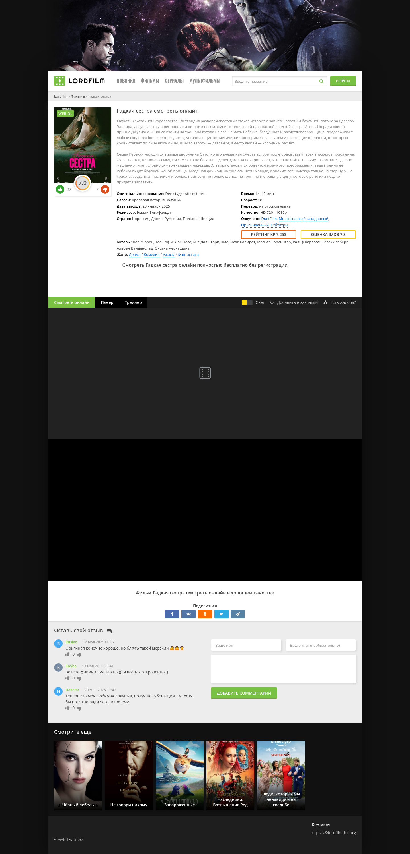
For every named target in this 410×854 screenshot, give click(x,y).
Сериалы (174, 81)
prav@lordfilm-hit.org (336, 832)
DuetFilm (269, 218)
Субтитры (279, 224)
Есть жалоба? (339, 302)
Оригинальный (255, 224)
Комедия (152, 254)
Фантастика (188, 254)
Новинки (126, 81)
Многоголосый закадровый (303, 218)
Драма (135, 254)
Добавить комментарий (244, 693)
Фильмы (150, 81)
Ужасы (169, 254)
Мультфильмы (204, 81)
